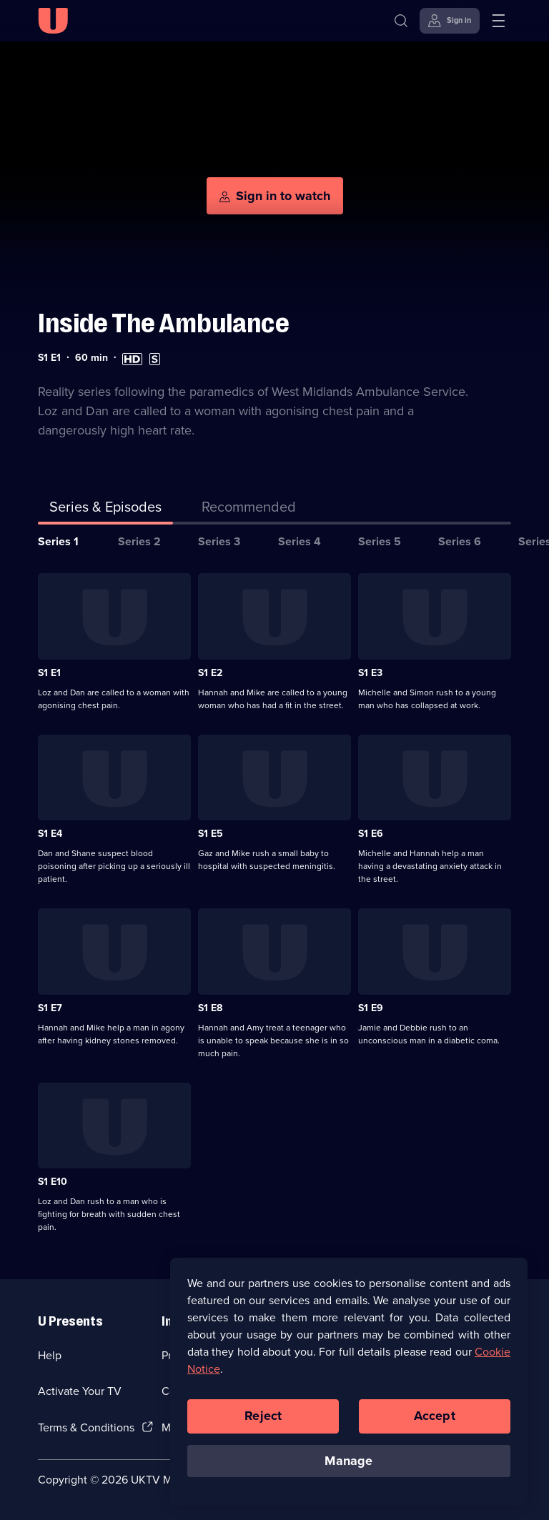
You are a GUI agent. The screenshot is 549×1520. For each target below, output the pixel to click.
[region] (349, 1393)
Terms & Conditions (86, 1427)
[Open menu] (498, 21)
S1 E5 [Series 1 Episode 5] (210, 833)
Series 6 (459, 541)
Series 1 (58, 541)
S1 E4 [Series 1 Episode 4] (50, 833)
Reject (263, 1428)
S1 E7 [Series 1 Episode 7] (50, 1007)
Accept (434, 1428)
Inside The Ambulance (164, 323)
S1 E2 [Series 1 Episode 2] (210, 672)
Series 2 (139, 541)
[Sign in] (450, 21)
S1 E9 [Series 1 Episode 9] (370, 1007)
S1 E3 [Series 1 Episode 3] (370, 672)
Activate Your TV (80, 1391)
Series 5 (379, 541)
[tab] (248, 509)
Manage (348, 1472)
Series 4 (299, 541)
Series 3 (219, 541)
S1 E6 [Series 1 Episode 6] (370, 833)
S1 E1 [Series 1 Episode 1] (49, 672)
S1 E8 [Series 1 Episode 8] (210, 1007)
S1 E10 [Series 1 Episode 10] (52, 1181)
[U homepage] (53, 21)
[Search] (401, 21)
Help (49, 1355)
